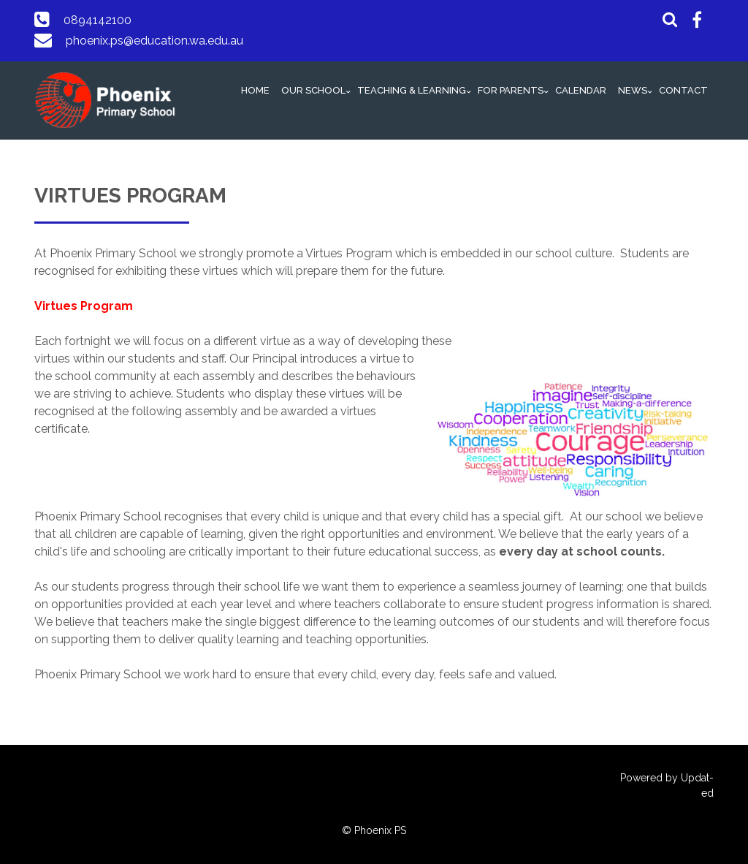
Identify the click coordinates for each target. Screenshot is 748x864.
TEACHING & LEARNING (411, 90)
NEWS (632, 90)
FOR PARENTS (510, 90)
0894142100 (97, 20)
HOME (255, 90)
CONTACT (683, 90)
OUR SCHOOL (313, 90)
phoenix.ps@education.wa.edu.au (154, 41)
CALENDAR (580, 90)
